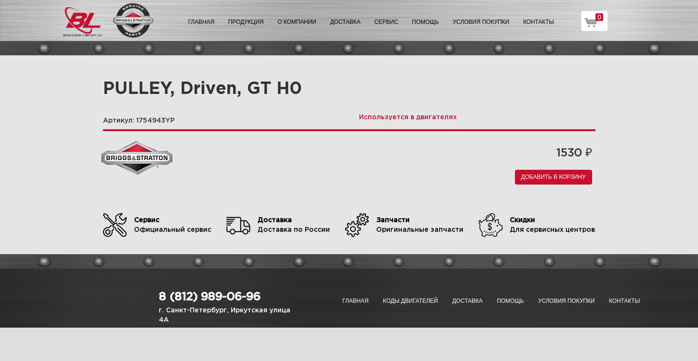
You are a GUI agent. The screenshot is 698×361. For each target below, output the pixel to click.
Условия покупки (481, 22)
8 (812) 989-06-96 (209, 297)
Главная (201, 22)
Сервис (386, 22)
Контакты (538, 22)
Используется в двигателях (408, 117)
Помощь (425, 22)
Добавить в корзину (553, 177)
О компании (296, 22)
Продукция (246, 22)
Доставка (345, 22)
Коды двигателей (410, 301)
